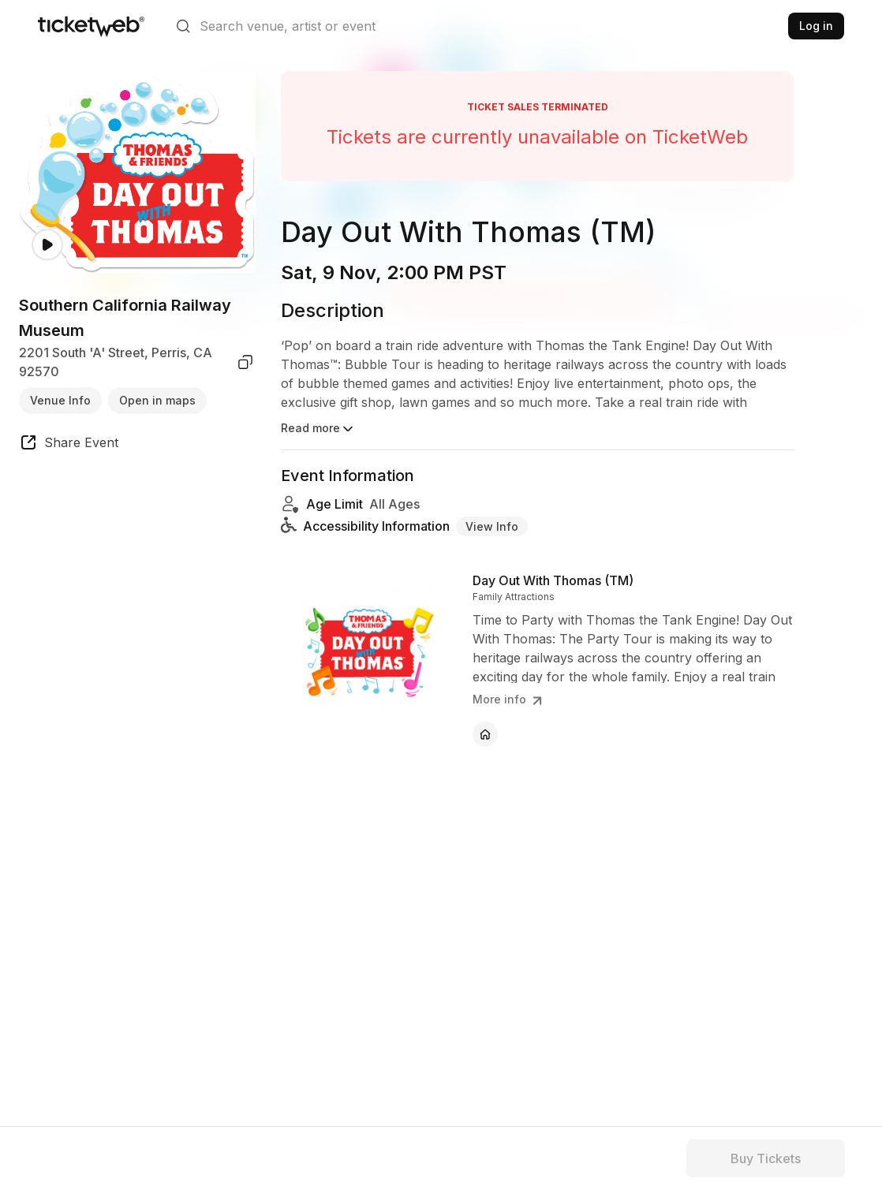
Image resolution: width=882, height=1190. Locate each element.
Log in (816, 25)
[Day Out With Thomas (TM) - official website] (485, 734)
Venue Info (60, 400)
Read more (318, 429)
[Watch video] (47, 244)
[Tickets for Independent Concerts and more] (91, 26)
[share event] (68, 445)
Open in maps (157, 400)
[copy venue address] (245, 362)
